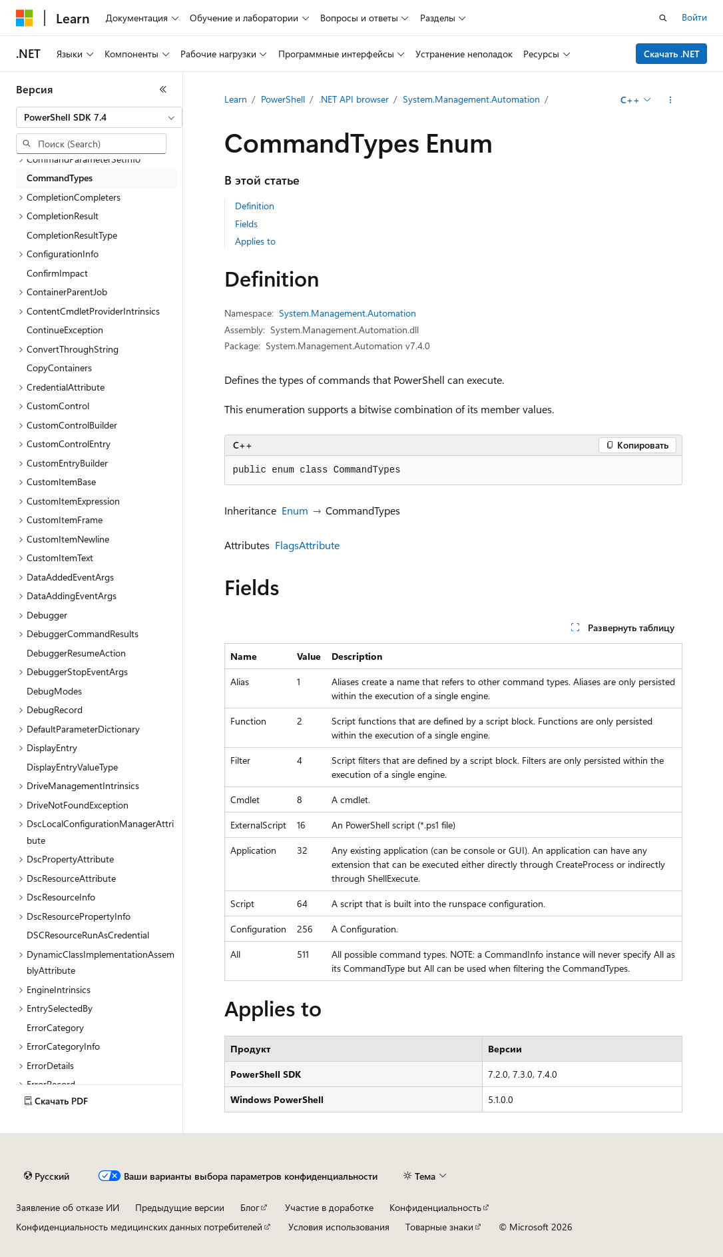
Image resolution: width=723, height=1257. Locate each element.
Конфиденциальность (435, 1207)
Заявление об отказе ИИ (67, 1207)
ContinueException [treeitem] (65, 329)
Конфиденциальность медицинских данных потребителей (139, 1226)
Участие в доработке (329, 1207)
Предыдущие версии (179, 1207)
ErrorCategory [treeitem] (55, 1027)
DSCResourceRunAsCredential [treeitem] (88, 934)
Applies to (255, 241)
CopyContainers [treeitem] (59, 367)
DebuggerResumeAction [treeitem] (76, 652)
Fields (246, 223)
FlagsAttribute (307, 545)
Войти (694, 17)
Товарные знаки (439, 1226)
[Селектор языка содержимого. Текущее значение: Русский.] (46, 1176)
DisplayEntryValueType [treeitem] (72, 766)
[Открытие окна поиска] (663, 18)
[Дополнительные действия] (670, 100)
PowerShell (283, 99)
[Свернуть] (163, 89)
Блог (249, 1207)
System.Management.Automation (471, 99)
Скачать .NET (672, 53)
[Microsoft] (24, 18)
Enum (295, 510)
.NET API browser (354, 99)
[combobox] (99, 117)
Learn (235, 99)
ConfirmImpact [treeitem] (57, 273)
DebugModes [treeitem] (54, 690)
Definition (254, 205)
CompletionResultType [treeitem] (72, 235)
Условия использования (338, 1226)
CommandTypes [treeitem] (60, 177)
